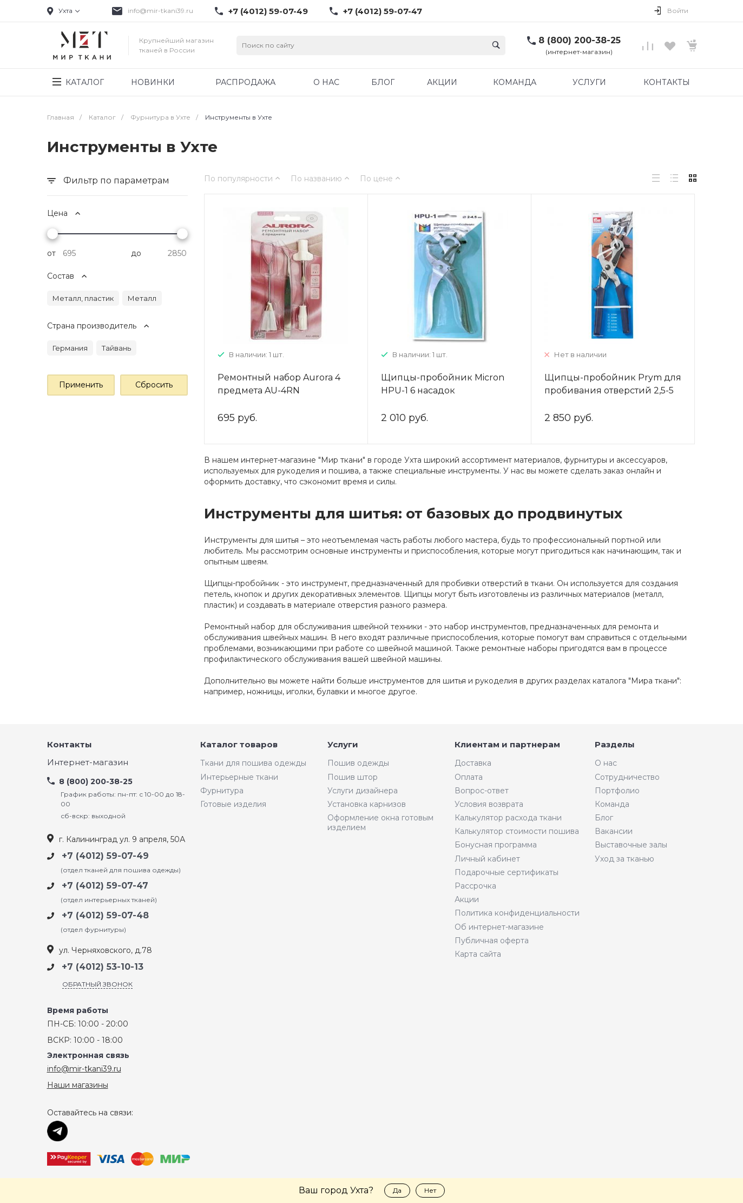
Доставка (473, 763)
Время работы (77, 1010)
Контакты (69, 745)
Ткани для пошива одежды (253, 763)
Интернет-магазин (87, 762)
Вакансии (614, 831)
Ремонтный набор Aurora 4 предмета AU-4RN (279, 384)
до (136, 253)
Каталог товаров (239, 745)
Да (397, 1190)
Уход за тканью (624, 859)
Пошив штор (352, 777)
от (51, 253)
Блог (604, 818)
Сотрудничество (627, 777)
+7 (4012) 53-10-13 (102, 967)
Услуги (342, 745)
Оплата (469, 777)
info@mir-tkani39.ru (160, 10)
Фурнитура (222, 791)
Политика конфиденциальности (517, 913)
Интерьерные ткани (239, 777)
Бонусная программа (496, 845)
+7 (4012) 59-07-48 (105, 915)
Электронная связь (88, 1055)
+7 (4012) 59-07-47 (382, 11)
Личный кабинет (487, 859)
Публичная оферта (492, 940)
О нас (606, 763)
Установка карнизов (366, 804)
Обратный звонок (97, 984)
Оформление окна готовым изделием (380, 822)
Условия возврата (489, 804)
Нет (430, 1190)
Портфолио (617, 791)
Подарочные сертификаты (506, 872)
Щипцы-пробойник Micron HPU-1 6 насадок (442, 384)
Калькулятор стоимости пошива (517, 831)
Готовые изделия (233, 804)
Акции (467, 899)
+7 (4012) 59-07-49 (268, 11)
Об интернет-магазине (499, 927)
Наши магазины (77, 1085)
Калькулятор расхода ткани (508, 818)
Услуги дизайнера (362, 791)
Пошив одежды (358, 763)
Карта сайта (478, 954)
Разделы (615, 745)
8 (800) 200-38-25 (579, 40)
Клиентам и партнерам (507, 745)
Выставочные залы (631, 845)
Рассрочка (475, 886)
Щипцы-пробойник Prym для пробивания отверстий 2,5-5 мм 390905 (612, 390)
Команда (612, 804)
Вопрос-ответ (482, 791)
